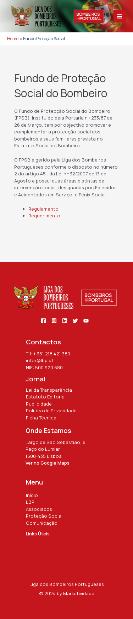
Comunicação (41, 523)
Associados (39, 509)
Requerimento (44, 215)
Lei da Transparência (49, 390)
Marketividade (78, 593)
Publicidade (39, 404)
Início (32, 495)
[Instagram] (54, 320)
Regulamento (43, 209)
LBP (30, 502)
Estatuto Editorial (46, 396)
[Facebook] (43, 320)
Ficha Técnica (41, 417)
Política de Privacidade (51, 410)
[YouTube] (86, 320)
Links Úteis (38, 533)
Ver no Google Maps (48, 463)
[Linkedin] (64, 320)
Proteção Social (44, 516)
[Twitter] (75, 320)
